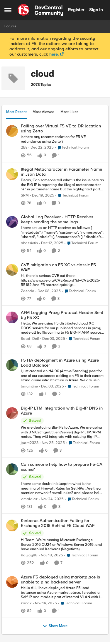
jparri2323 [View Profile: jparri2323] (29, 442)
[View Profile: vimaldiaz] (12, 469)
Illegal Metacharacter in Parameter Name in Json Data (61, 172)
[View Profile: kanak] (12, 582)
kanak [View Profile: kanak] (26, 603)
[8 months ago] (51, 243)
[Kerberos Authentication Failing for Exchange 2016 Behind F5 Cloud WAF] (62, 545)
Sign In (96, 9)
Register (76, 9)
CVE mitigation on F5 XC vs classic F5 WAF (58, 267)
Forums (10, 26)
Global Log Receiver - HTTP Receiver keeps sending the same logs (57, 219)
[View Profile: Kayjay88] (12, 525)
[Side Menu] (7, 10)
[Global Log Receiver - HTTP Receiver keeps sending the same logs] (62, 232)
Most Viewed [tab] (44, 111)
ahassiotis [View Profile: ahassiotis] (29, 243)
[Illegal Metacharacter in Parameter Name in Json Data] (62, 185)
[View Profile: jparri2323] (12, 413)
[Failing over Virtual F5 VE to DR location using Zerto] (62, 139)
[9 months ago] (45, 603)
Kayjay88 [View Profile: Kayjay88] (29, 555)
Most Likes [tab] (69, 111)
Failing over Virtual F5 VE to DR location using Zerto (61, 128)
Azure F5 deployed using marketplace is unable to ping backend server (60, 579)
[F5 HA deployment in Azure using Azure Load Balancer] (62, 376)
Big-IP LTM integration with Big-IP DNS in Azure (62, 410)
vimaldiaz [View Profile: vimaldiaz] (29, 499)
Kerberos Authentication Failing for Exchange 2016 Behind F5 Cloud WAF (57, 523)
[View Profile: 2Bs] (12, 131)
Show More (55, 626)
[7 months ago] (41, 147)
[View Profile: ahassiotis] (12, 222)
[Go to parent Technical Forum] (72, 147)
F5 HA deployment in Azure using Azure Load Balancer (60, 362)
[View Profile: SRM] (12, 174)
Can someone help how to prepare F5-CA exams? (61, 467)
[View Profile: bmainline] (12, 365)
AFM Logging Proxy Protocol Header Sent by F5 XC (62, 315)
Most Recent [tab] (16, 111)
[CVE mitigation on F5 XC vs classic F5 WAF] (62, 280)
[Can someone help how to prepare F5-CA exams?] (62, 488)
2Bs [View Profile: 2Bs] (24, 147)
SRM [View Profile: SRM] (25, 195)
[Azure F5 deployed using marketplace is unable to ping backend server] (62, 593)
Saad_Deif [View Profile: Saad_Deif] (30, 339)
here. (54, 54)
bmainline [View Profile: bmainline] (29, 386)
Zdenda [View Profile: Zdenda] (27, 291)
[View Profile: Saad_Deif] (12, 317)
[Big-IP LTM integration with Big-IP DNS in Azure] (62, 432)
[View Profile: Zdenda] (12, 270)
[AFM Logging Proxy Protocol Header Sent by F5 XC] (62, 328)
